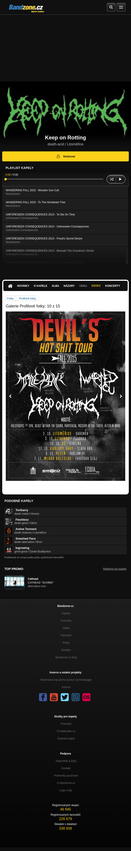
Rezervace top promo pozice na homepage (66, 679)
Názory (69, 285)
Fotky (96, 285)
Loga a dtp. (66, 790)
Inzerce (66, 687)
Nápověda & (66, 761)
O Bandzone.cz (66, 783)
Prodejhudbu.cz (66, 731)
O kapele (40, 285)
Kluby (66, 642)
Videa (83, 285)
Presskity (66, 723)
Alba (55, 285)
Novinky (23, 285)
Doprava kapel (65, 738)
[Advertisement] (65, 48)
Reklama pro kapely (115, 568)
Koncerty (112, 285)
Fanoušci (66, 635)
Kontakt (66, 768)
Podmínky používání (66, 775)
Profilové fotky (27, 298)
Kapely (66, 613)
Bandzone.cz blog (65, 657)
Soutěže (66, 650)
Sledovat (65, 156)
